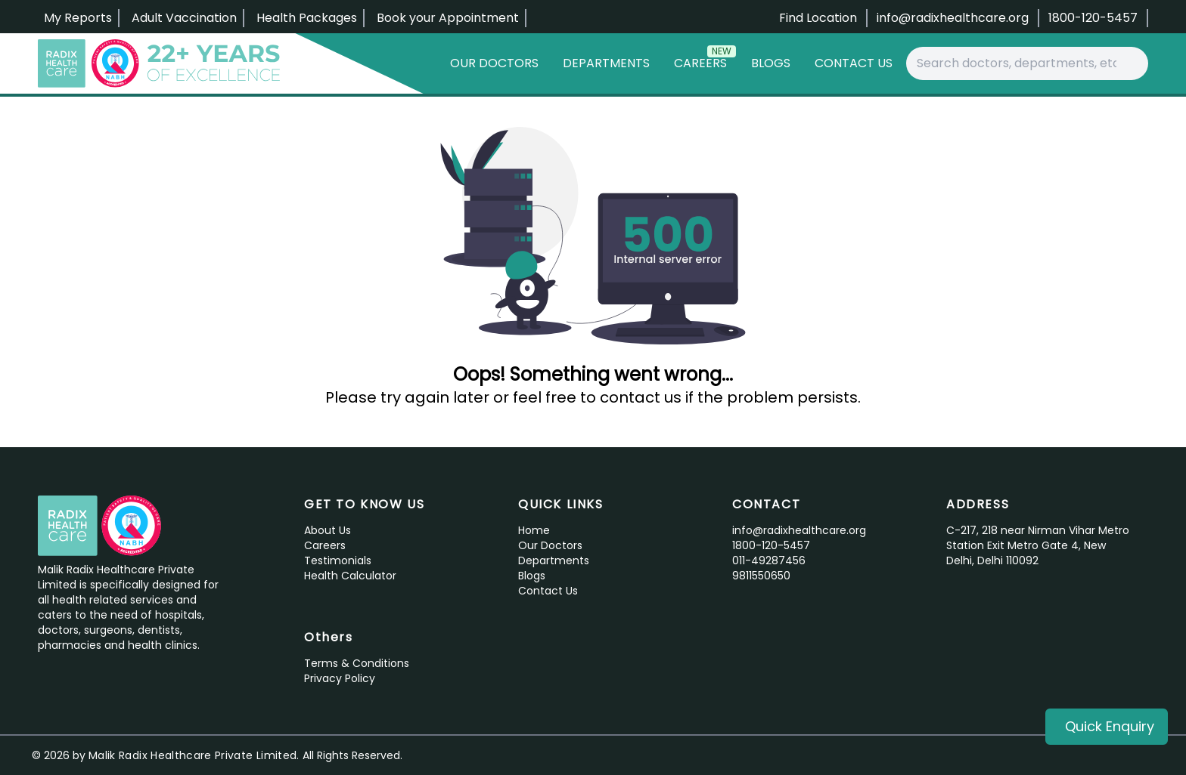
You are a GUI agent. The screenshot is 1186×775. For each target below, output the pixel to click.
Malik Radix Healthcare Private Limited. (194, 755)
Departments (606, 63)
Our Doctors (494, 63)
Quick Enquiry (1109, 726)
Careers (705, 60)
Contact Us (854, 63)
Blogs (770, 63)
